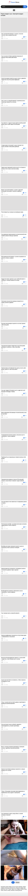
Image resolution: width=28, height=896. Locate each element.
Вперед (17, 882)
